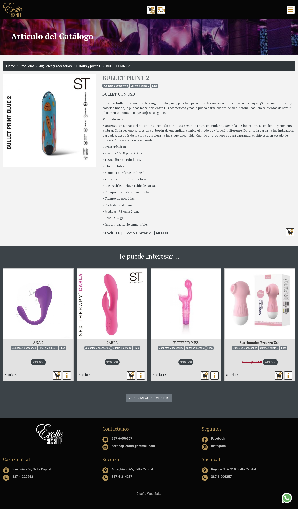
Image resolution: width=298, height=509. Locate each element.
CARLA (112, 342)
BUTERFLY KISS (186, 342)
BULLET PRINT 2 (125, 78)
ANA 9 (38, 342)
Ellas (154, 85)
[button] (290, 232)
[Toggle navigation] (291, 10)
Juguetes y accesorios (55, 66)
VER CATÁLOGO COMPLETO (149, 398)
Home (10, 66)
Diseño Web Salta (148, 494)
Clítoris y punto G (88, 66)
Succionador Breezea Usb (260, 342)
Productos (26, 66)
